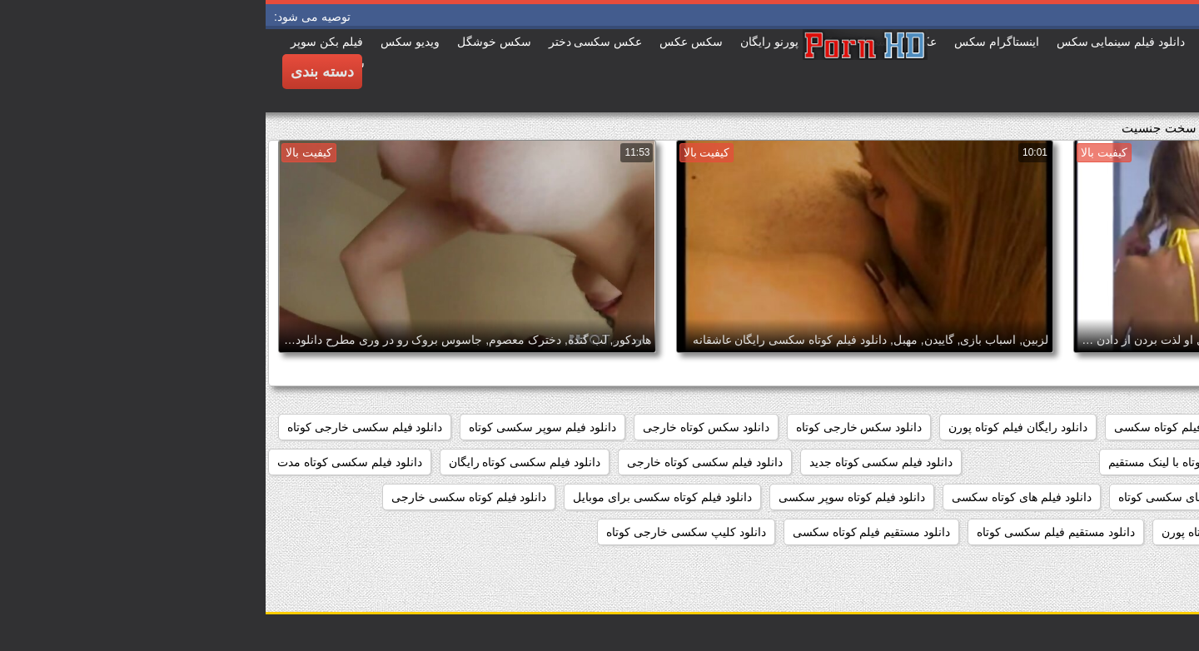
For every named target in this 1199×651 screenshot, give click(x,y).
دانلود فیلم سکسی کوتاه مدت (84, 462)
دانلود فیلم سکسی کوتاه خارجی (439, 462)
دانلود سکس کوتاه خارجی (440, 427)
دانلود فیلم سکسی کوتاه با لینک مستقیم (938, 462)
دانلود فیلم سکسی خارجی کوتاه (99, 427)
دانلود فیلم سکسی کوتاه (1120, 462)
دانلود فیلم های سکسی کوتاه (923, 497)
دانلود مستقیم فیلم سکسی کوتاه (790, 532)
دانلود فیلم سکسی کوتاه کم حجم (1099, 497)
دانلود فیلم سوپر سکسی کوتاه (277, 427)
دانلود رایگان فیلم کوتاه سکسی (924, 427)
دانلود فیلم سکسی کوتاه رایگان (259, 462)
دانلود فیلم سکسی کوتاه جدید (616, 462)
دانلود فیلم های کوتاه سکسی (756, 497)
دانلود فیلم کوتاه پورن (948, 532)
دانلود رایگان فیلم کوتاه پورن (752, 427)
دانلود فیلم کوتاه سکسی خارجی (203, 497)
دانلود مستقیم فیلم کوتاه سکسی (606, 532)
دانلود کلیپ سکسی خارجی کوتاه (420, 532)
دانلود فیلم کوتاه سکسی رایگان (1103, 532)
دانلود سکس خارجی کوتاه (593, 427)
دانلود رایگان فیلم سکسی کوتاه (1103, 427)
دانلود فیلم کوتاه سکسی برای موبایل (396, 497)
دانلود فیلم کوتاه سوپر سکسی (586, 497)
